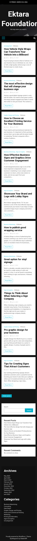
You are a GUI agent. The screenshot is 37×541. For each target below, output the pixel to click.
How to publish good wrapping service (15, 229)
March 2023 (7, 480)
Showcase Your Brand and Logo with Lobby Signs (18, 195)
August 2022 (8, 492)
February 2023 (8, 482)
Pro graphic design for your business (16, 331)
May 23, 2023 (14, 58)
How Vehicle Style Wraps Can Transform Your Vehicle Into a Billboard (17, 52)
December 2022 (9, 486)
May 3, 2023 (14, 199)
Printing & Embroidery (11, 516)
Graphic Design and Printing (11, 115)
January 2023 (8, 484)
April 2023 (7, 478)
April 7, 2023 (14, 265)
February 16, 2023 (15, 370)
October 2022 (8, 488)
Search (6, 407)
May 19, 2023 (14, 92)
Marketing (7, 514)
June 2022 (7, 494)
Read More (8, 71)
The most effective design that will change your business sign (18, 86)
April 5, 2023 (14, 302)
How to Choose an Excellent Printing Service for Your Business (17, 121)
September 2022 (9, 490)
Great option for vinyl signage (15, 261)
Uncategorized (8, 46)
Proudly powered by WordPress (16, 536)
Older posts (6, 396)
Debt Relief (7, 508)
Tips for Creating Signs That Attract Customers (17, 365)
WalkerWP (24, 538)
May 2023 (7, 476)
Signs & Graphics (20, 152)
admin (6, 58)
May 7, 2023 (14, 164)
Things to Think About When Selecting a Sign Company (16, 296)
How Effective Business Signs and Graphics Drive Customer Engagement (17, 158)
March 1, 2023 (14, 336)
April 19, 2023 (14, 233)
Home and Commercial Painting (14, 512)
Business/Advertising (9, 80)
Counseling (7, 506)
